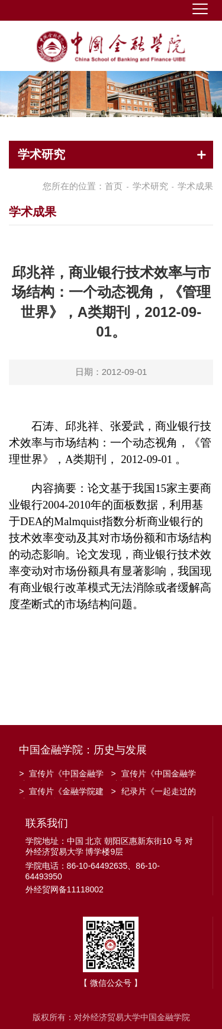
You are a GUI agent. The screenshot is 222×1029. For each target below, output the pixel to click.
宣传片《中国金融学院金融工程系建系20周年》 (61, 775)
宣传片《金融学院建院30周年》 (61, 792)
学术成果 (195, 186)
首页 (114, 186)
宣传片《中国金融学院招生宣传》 (153, 775)
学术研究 (150, 186)
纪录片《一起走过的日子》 (153, 792)
